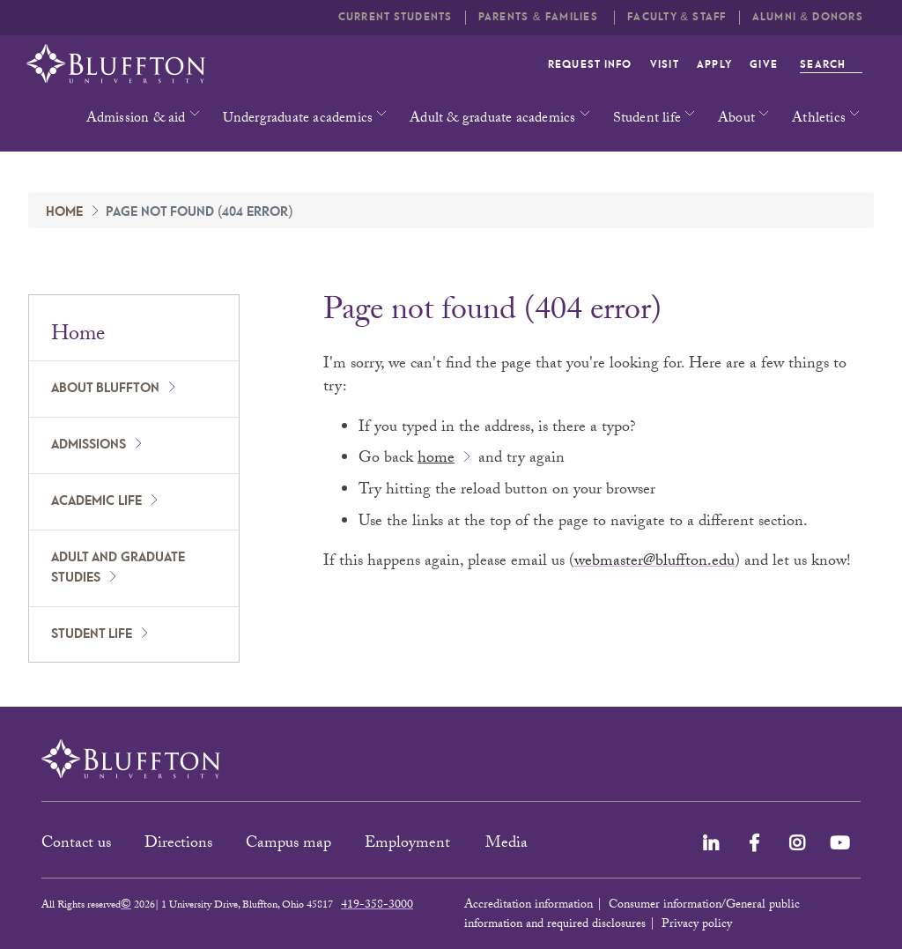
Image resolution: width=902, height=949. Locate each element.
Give (764, 64)
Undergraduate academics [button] (298, 119)
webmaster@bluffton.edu (654, 562)
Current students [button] (395, 17)
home (436, 459)
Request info (590, 64)
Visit (664, 64)
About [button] (736, 119)
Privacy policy (697, 925)
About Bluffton (105, 389)
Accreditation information (528, 905)
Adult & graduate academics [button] (492, 119)
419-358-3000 (377, 905)
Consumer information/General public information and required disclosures (632, 915)
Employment (410, 844)
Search (831, 64)
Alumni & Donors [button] (807, 17)
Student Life (91, 634)
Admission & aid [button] (136, 119)
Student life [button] (647, 119)
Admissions (88, 445)
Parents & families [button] (540, 17)
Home (64, 212)
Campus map (288, 844)
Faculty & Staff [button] (676, 17)
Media (508, 844)
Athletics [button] (819, 119)
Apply (714, 64)
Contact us (76, 844)
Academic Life (96, 501)
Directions (178, 844)
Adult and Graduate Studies (118, 568)
